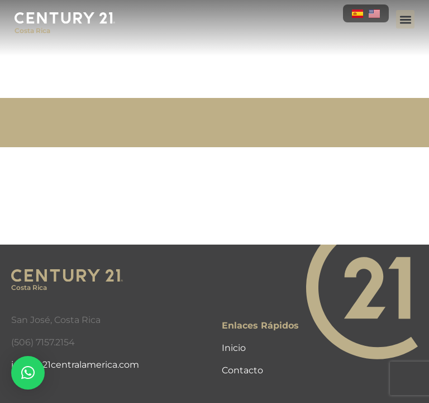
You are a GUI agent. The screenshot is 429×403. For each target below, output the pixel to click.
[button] (405, 19)
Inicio (234, 348)
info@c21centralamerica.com (75, 364)
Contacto (242, 370)
